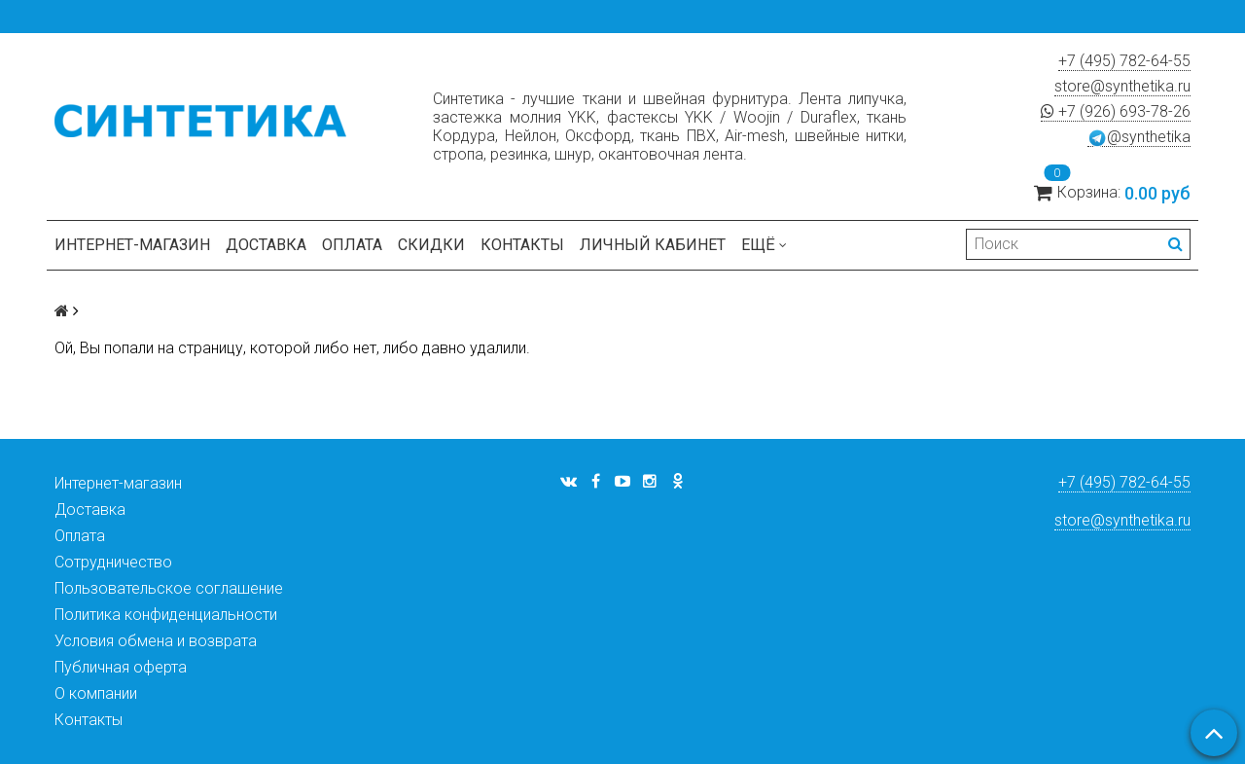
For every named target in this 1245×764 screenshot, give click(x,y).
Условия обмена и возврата (155, 641)
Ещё (764, 245)
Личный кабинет (653, 245)
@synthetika (1139, 137)
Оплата (352, 245)
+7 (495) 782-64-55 (1124, 61)
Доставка (266, 245)
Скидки (431, 245)
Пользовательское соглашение (168, 588)
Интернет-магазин (132, 245)
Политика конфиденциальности (165, 614)
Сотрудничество (113, 562)
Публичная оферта (120, 667)
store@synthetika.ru (1122, 86)
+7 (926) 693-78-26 (1116, 111)
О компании (95, 693)
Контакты (522, 245)
